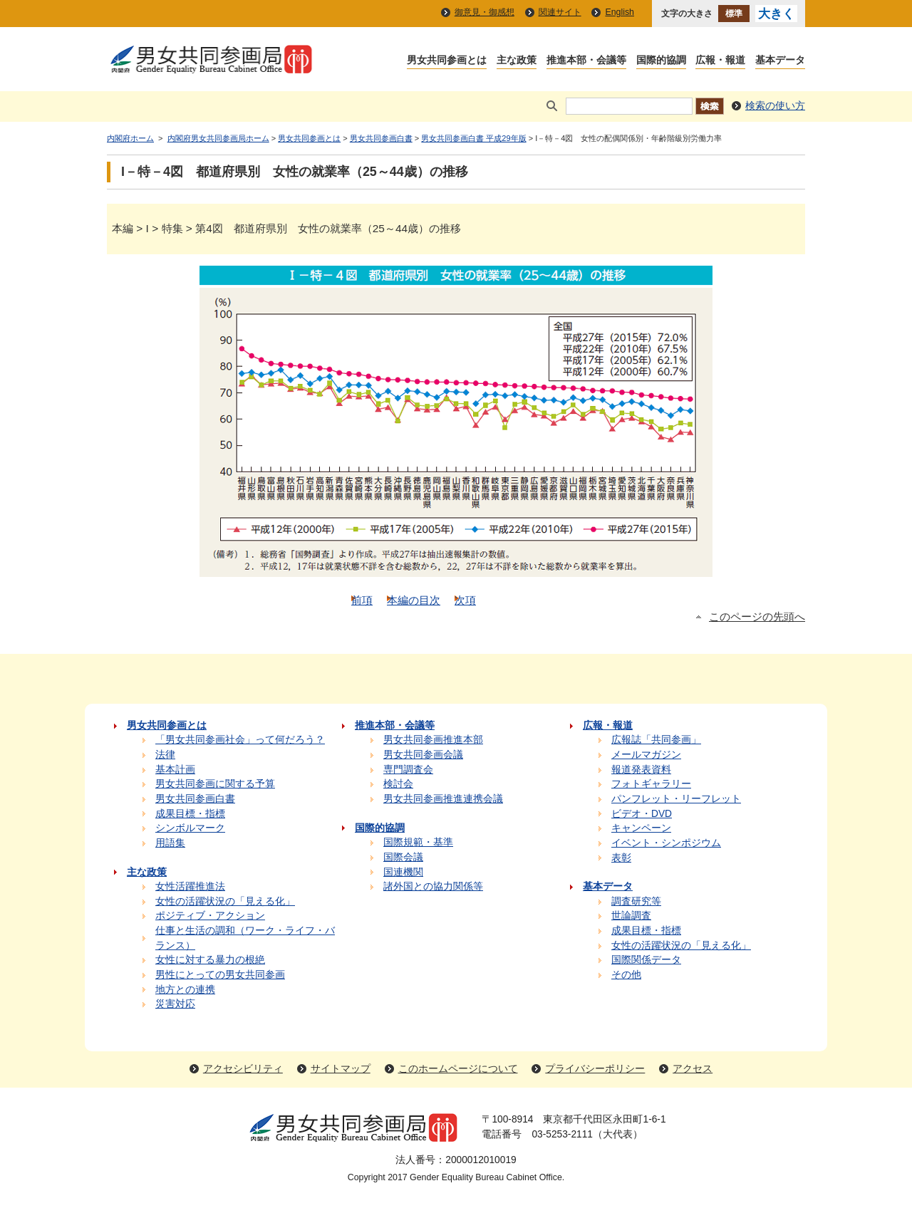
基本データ (780, 61)
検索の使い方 (775, 105)
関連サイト (560, 12)
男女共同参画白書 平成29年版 (473, 138)
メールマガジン (646, 754)
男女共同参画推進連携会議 (443, 798)
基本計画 (175, 769)
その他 (626, 974)
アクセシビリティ (243, 1068)
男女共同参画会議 (423, 754)
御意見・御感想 (484, 12)
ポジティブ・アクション (210, 915)
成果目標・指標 (190, 813)
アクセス (692, 1068)
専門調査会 (408, 769)
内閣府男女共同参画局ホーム (218, 138)
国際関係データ (646, 959)
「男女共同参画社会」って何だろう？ (240, 739)
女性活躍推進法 (190, 886)
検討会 (398, 784)
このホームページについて (458, 1068)
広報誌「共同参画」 (656, 739)
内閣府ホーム (130, 138)
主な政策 (517, 61)
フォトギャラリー (651, 784)
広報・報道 (720, 61)
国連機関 (403, 872)
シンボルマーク (190, 828)
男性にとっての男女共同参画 (220, 974)
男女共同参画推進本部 (433, 739)
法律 (165, 754)
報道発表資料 (641, 769)
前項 (362, 600)
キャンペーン (641, 828)
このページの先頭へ (757, 617)
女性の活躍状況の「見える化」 (225, 901)
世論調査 (631, 915)
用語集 (170, 843)
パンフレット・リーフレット (676, 798)
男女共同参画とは (447, 61)
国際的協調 (661, 61)
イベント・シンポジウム (666, 843)
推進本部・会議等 (586, 61)
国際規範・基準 (418, 842)
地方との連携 (185, 989)
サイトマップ (340, 1068)
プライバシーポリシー (595, 1068)
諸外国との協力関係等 (433, 886)
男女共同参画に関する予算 (215, 784)
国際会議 (403, 857)
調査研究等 (636, 901)
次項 (465, 600)
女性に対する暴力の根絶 (210, 959)
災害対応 (175, 1004)
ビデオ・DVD (641, 813)
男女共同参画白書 (381, 138)
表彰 (621, 858)
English (619, 12)
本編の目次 (413, 600)
